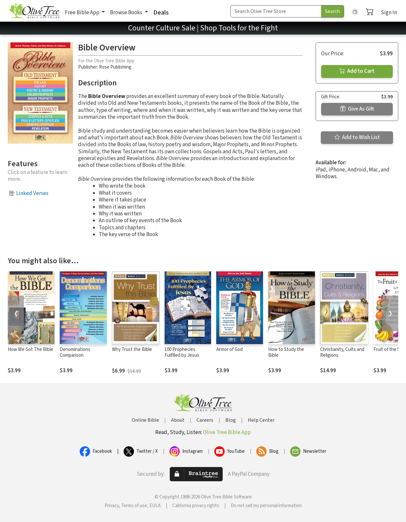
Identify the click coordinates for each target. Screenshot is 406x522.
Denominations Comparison (75, 352)
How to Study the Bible (286, 352)
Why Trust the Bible (132, 349)
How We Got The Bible (30, 349)
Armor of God (229, 349)
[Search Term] (275, 11)
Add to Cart (357, 71)
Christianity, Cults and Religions (342, 352)
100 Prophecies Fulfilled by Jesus (182, 352)
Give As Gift (357, 109)
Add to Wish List (357, 137)
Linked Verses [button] (32, 193)
